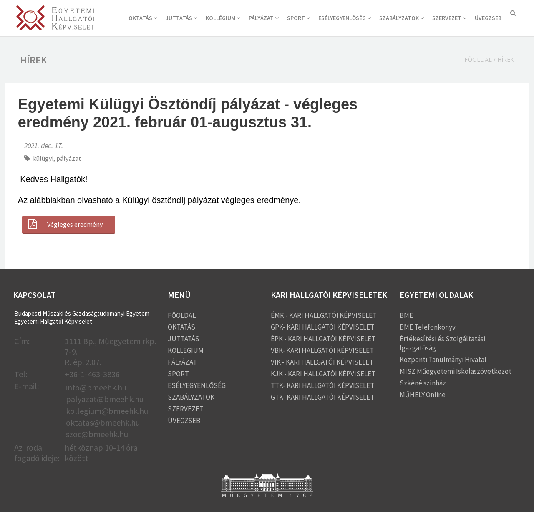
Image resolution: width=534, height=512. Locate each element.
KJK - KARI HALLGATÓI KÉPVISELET (323, 373)
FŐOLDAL (182, 315)
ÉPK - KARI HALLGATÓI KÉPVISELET (323, 338)
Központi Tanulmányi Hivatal (443, 359)
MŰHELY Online (423, 394)
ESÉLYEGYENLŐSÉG (344, 18)
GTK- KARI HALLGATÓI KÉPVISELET (322, 397)
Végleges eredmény (64, 224)
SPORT (298, 18)
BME (406, 315)
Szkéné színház (423, 383)
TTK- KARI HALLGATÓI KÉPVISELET (322, 385)
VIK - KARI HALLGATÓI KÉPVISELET (322, 362)
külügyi (43, 158)
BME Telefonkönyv (428, 327)
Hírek (505, 59)
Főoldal (478, 59)
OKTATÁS (142, 18)
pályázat (68, 158)
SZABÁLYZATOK (401, 18)
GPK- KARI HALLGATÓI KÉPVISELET (322, 327)
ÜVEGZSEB (488, 18)
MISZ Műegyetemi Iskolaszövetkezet (455, 371)
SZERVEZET (449, 18)
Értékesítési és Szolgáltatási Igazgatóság (442, 343)
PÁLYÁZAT (264, 18)
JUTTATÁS (181, 18)
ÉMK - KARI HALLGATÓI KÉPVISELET (324, 315)
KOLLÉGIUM (223, 18)
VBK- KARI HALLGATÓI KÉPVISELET (322, 350)
